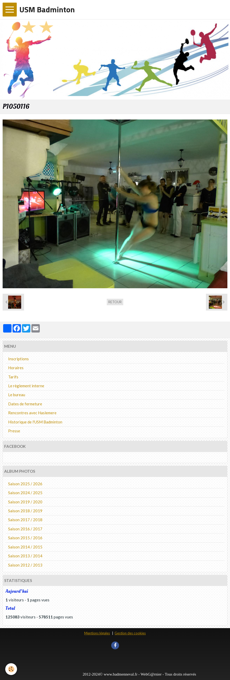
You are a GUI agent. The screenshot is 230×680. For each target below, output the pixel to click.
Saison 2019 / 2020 (25, 501)
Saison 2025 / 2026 (25, 483)
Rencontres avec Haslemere (32, 412)
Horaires (16, 367)
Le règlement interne (26, 385)
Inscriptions (18, 358)
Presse (14, 430)
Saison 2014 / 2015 (25, 547)
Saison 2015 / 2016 (25, 537)
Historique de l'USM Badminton (35, 422)
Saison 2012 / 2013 (25, 565)
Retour (115, 302)
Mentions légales (97, 633)
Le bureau (16, 394)
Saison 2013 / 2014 (25, 555)
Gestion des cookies (130, 633)
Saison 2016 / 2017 (25, 528)
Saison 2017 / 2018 (25, 519)
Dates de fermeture (25, 403)
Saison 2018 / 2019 (25, 510)
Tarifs (13, 376)
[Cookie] (11, 669)
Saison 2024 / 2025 (25, 492)
